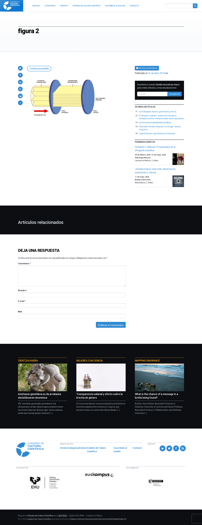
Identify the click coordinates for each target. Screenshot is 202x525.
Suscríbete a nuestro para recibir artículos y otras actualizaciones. (158, 86)
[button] (20, 68)
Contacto (137, 448)
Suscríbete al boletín (120, 450)
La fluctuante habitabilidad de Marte (155, 122)
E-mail (21, 301)
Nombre (22, 290)
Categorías (73, 448)
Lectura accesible (39, 68)
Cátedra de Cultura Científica (96, 450)
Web (20, 312)
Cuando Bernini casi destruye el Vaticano (157, 133)
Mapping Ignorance (147, 360)
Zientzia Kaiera (28, 360)
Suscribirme (174, 94)
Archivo (64, 448)
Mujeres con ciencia (89, 360)
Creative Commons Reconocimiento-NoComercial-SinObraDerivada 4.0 (98, 519)
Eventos (83, 448)
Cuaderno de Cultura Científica (39, 519)
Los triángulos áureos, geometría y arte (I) (157, 111)
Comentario (24, 263)
